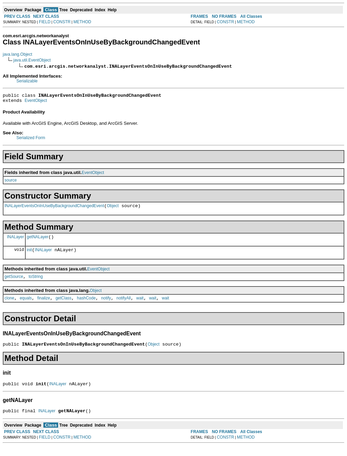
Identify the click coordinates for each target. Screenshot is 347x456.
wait (140, 305)
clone (9, 305)
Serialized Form (30, 139)
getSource (13, 282)
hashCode (86, 305)
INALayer (15, 240)
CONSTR (62, 21)
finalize (43, 305)
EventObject (36, 102)
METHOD (82, 21)
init (29, 255)
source (10, 182)
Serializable (27, 81)
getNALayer (37, 241)
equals (26, 305)
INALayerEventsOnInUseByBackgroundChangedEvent (54, 208)
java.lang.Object (17, 54)
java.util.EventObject (32, 60)
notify (106, 305)
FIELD (45, 21)
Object (113, 208)
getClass (63, 305)
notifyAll (124, 305)
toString (36, 282)
